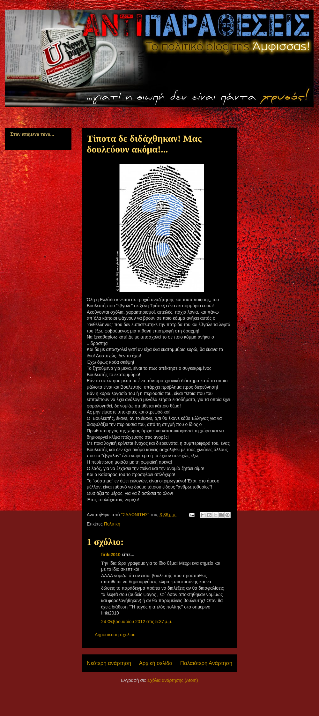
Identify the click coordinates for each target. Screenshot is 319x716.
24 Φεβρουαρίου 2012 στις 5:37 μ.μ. (136, 621)
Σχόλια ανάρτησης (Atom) (172, 680)
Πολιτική (112, 523)
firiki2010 (111, 554)
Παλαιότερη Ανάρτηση (206, 663)
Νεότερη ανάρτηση (109, 663)
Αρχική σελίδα (156, 663)
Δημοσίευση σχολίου (115, 634)
